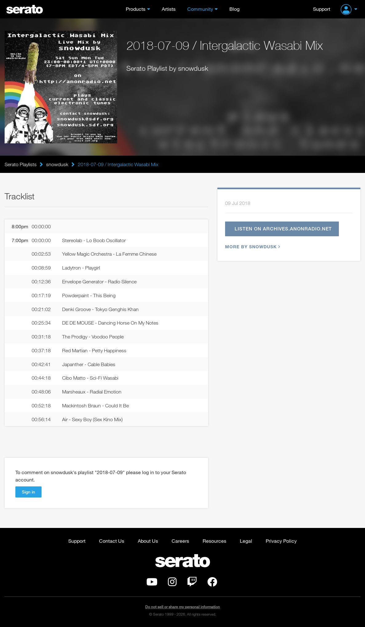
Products (135, 9)
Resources (214, 541)
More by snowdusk (252, 246)
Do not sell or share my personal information (182, 607)
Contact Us (111, 541)
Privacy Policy (281, 541)
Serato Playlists (21, 164)
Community (200, 9)
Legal (246, 541)
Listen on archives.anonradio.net (283, 228)
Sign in (28, 491)
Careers (180, 541)
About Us (148, 541)
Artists (169, 9)
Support (321, 9)
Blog (234, 9)
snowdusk (57, 164)
